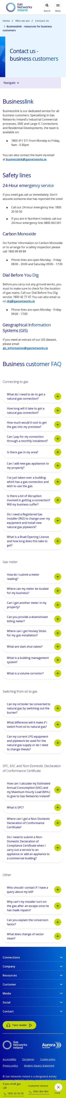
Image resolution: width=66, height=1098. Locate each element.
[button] (34, 83)
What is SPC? (34, 807)
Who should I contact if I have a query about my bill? (34, 890)
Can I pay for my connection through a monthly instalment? (34, 439)
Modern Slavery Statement (39, 1065)
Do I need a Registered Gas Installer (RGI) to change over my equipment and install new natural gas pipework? (34, 520)
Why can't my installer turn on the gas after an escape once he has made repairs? (34, 906)
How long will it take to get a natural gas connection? (34, 410)
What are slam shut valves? (34, 646)
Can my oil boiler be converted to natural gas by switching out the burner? (34, 708)
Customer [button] (9, 984)
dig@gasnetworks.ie (21, 301)
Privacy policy (10, 1065)
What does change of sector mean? (34, 936)
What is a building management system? (34, 660)
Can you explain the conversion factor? (34, 922)
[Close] (58, 1089)
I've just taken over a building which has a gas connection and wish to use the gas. (34, 482)
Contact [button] (8, 1011)
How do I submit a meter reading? (34, 577)
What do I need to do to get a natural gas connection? (34, 396)
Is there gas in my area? (34, 452)
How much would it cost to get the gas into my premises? (34, 425)
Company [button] (9, 966)
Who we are (22, 20)
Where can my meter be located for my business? (34, 591)
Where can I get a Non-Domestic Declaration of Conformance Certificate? (34, 823)
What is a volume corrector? (34, 673)
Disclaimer (28, 1059)
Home (6, 20)
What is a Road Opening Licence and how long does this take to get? (34, 541)
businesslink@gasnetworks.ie (26, 159)
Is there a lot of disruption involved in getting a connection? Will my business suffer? (34, 500)
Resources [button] (10, 975)
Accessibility (9, 1059)
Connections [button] (11, 957)
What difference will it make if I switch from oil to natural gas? (34, 724)
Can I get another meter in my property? (34, 605)
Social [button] (6, 1002)
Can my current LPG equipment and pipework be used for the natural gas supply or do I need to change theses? (34, 743)
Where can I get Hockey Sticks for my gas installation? (34, 633)
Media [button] (7, 993)
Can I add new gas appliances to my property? (34, 465)
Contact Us (42, 20)
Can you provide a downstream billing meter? (34, 619)
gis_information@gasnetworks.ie (25, 348)
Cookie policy (47, 1059)
